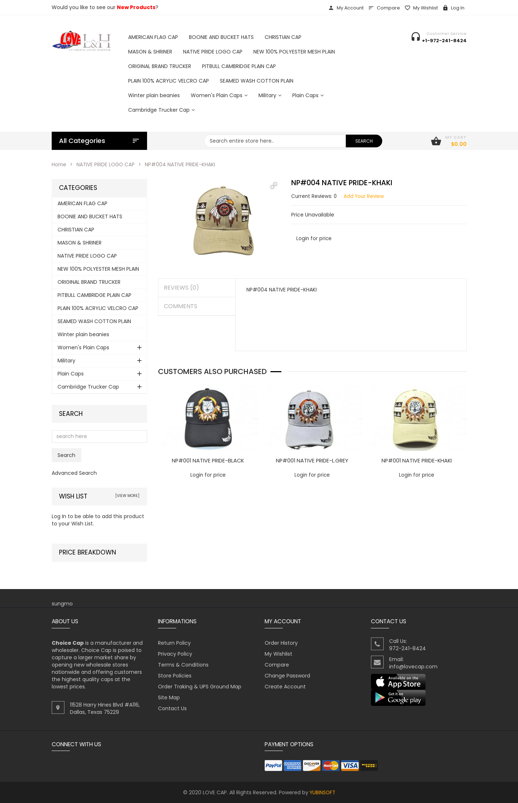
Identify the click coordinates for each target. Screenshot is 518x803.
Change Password (287, 675)
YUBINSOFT (322, 792)
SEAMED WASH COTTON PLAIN (94, 321)
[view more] (127, 495)
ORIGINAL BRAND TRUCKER (89, 282)
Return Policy (174, 643)
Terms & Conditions (183, 664)
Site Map (169, 697)
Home (59, 164)
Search (71, 413)
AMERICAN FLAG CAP (82, 203)
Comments (180, 306)
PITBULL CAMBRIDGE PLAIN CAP (94, 295)
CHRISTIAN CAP (76, 229)
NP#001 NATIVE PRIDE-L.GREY (312, 460)
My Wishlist (421, 8)
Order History (281, 643)
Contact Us (172, 708)
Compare (384, 8)
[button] (274, 185)
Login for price (314, 238)
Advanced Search (74, 473)
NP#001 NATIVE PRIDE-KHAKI (416, 460)
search (364, 141)
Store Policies (174, 675)
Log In (453, 8)
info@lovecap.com (413, 666)
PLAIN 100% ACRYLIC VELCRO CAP (98, 308)
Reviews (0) (181, 287)
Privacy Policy (175, 653)
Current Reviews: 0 (314, 196)
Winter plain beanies (83, 334)
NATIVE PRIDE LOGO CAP (107, 164)
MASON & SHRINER (80, 242)
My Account (346, 8)
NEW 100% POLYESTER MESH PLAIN (98, 269)
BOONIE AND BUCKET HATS (90, 216)
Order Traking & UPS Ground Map (199, 686)
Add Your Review (366, 196)
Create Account (285, 686)
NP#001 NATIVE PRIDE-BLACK (207, 460)
